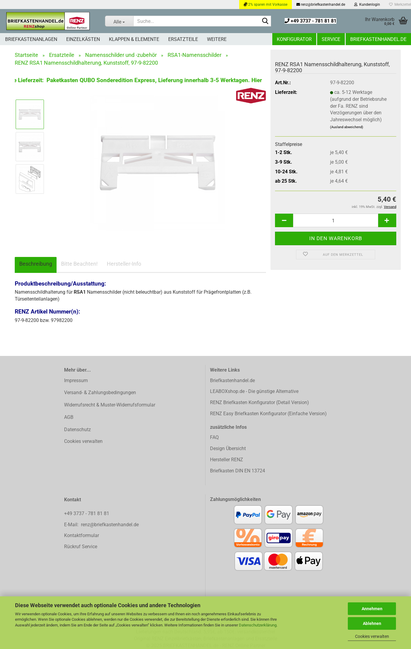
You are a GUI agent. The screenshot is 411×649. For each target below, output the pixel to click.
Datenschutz (77, 429)
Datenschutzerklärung (258, 625)
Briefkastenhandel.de (378, 39)
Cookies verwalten (372, 636)
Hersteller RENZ (226, 459)
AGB (68, 417)
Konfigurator (294, 39)
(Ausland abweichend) (346, 127)
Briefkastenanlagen (31, 39)
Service (331, 39)
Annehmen (372, 608)
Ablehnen (372, 623)
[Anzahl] (335, 220)
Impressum (76, 380)
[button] (284, 220)
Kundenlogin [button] (367, 4)
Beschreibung (35, 264)
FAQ (214, 437)
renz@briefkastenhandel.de (320, 4)
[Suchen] (265, 21)
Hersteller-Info (124, 264)
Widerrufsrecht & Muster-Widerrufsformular (109, 405)
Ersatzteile (183, 39)
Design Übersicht (228, 448)
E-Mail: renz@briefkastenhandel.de (101, 524)
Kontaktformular (81, 535)
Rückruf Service (80, 546)
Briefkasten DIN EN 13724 (237, 471)
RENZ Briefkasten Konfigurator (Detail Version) (259, 402)
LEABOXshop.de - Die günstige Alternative (254, 391)
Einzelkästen (83, 39)
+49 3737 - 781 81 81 (310, 21)
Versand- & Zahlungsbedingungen (100, 392)
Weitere (217, 39)
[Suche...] (119, 21)
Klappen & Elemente (134, 39)
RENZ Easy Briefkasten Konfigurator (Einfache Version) (268, 413)
